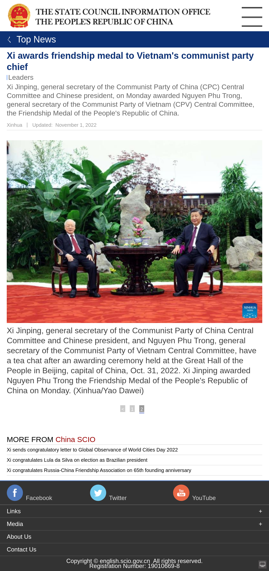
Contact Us (21, 549)
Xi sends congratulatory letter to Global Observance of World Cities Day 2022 (92, 449)
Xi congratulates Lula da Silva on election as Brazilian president (77, 460)
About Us (19, 536)
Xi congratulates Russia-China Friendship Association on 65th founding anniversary (99, 470)
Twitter (118, 498)
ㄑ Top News (29, 39)
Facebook (39, 498)
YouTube (204, 498)
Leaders (21, 77)
